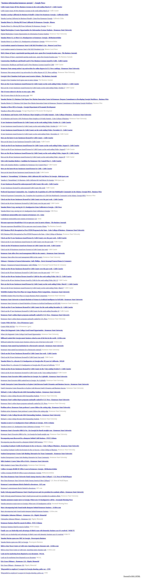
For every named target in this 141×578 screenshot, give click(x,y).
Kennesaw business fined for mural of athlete (15, 527)
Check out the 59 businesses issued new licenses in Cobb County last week (24, 249)
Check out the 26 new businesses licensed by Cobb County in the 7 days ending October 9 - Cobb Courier (36, 369)
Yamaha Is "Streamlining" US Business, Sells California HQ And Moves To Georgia (27, 180)
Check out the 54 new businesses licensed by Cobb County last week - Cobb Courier (29, 353)
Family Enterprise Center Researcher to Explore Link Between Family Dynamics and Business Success (33, 388)
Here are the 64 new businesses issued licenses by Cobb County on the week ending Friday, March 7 (32, 288)
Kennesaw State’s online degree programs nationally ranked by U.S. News (24, 319)
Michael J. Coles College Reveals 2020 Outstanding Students (20, 396)
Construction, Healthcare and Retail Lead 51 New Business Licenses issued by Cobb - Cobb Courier (34, 61)
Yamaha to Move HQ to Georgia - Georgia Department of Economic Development (28, 107)
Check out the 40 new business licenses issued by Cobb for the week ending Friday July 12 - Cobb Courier (36, 276)
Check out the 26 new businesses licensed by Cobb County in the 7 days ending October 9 (29, 373)
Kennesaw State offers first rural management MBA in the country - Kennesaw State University (33, 253)
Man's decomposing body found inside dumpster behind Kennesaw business (24, 511)
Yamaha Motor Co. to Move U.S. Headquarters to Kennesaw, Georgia (23, 41)
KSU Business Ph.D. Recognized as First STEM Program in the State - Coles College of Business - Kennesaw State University (42, 230)
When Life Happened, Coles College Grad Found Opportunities (21, 334)
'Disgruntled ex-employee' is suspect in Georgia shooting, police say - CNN (25, 569)
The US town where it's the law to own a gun (15, 95)
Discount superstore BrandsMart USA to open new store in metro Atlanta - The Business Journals (33, 222)
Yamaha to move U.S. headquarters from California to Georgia (20, 426)
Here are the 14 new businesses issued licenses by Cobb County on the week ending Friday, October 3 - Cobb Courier (40, 84)
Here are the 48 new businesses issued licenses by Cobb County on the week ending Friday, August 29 (33, 157)
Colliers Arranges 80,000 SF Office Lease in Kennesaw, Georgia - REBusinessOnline (29, 469)
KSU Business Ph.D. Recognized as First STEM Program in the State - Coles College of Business (31, 234)
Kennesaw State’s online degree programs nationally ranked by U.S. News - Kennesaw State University (35, 315)
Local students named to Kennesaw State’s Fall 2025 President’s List (22, 49)
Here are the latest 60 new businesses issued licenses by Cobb (20, 172)
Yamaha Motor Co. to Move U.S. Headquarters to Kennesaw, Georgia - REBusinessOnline (31, 38)
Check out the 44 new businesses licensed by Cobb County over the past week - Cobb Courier (32, 199)
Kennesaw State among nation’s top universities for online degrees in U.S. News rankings (29, 72)
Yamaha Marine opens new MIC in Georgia (14, 542)
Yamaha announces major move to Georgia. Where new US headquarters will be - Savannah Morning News (37, 500)
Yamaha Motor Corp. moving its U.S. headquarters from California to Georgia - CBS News (31, 207)
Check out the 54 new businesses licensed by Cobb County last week (22, 357)
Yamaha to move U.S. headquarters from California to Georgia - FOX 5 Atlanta (27, 423)
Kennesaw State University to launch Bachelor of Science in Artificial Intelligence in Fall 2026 (30, 303)
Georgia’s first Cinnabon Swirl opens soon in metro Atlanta (19, 80)
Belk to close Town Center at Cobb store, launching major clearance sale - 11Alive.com (30, 546)
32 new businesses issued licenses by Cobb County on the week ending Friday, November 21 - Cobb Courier (36, 130)
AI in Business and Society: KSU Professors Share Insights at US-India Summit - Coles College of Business (35, 118)
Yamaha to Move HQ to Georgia (11, 111)
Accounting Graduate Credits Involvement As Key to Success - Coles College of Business (29, 450)
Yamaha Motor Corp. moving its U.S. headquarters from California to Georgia (25, 211)
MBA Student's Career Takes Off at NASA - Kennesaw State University (24, 461)
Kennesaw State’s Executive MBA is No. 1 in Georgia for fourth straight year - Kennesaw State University (36, 430)
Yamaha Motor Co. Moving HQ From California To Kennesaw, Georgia (23, 26)
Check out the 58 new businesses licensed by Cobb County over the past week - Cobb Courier (32, 269)
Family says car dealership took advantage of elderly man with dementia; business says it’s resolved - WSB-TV (38, 530)
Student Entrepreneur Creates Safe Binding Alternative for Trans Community (25, 457)
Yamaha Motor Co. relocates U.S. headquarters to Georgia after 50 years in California (28, 365)
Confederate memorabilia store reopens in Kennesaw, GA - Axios (22, 215)
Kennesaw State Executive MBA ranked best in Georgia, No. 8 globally (23, 380)
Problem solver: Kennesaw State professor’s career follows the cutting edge (24, 411)
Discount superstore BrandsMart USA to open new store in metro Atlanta (24, 226)
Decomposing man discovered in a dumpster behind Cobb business (22, 442)
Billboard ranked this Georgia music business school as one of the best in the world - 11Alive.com (33, 338)
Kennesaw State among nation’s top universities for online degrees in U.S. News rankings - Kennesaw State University (40, 68)
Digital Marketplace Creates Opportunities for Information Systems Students (25, 34)
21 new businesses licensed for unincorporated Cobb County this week (23, 188)
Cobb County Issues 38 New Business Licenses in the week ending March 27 (25, 11)
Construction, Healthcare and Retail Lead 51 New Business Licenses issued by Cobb (27, 65)
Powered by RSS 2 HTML (132, 576)
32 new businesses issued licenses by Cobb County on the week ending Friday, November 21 (30, 134)
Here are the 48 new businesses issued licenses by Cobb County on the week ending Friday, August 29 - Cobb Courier (40, 153)
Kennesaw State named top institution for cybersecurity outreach (21, 349)
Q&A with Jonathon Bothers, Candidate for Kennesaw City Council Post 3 (24, 165)
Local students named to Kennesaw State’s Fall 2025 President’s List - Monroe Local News (31, 45)
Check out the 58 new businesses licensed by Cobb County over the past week (25, 272)
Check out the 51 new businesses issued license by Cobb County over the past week (27, 242)
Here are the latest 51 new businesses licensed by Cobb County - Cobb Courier (27, 138)
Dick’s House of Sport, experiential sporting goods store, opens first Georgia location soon (29, 57)
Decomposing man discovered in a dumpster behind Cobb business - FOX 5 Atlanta (28, 438)
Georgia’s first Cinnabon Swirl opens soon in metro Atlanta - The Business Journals (29, 76)
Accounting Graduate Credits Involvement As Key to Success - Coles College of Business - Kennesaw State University (40, 446)
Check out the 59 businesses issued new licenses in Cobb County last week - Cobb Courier (31, 245)
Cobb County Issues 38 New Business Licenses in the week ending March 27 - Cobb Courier (31, 7)
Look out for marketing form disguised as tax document (18, 557)
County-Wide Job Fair (8, 326)
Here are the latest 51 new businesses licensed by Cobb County (20, 141)
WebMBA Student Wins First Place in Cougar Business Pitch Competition (24, 296)
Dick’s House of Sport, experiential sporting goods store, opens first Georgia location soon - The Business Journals (39, 53)
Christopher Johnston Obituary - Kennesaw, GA (16, 519)
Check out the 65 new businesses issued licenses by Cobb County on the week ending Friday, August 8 (33, 149)
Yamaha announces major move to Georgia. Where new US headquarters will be (26, 503)
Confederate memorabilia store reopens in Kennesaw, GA (19, 219)
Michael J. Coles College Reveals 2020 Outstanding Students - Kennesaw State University (31, 392)
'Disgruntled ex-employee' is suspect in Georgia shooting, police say (22, 573)
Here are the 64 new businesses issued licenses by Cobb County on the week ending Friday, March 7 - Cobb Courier (39, 284)
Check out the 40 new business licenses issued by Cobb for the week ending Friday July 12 (29, 280)
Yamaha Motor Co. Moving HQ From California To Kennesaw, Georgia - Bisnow (28, 22)
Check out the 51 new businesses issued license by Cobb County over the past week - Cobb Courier (34, 238)
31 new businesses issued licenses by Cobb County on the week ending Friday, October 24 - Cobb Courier (36, 122)
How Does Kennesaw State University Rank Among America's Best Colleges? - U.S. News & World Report (36, 476)
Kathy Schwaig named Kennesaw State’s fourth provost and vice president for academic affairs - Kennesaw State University (42, 492)
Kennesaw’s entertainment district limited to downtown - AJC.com (23, 484)
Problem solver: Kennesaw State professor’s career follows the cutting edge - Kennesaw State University (35, 407)
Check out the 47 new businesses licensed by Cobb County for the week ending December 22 (30, 311)
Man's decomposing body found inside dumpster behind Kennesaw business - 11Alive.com (31, 507)
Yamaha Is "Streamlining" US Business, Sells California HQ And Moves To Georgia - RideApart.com (35, 176)
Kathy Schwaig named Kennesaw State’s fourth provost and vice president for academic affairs (30, 496)
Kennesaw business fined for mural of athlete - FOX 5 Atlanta (21, 523)
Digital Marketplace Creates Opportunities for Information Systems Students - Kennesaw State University (36, 30)
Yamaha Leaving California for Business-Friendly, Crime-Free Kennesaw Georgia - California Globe (34, 14)
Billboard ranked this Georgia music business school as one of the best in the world (27, 342)
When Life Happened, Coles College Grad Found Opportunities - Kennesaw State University (32, 330)
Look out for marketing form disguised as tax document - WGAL (22, 554)
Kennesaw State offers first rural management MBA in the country (21, 257)
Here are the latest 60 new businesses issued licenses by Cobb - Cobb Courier (26, 168)
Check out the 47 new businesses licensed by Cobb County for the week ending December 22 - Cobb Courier (37, 307)
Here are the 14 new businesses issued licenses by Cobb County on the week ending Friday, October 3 (33, 88)
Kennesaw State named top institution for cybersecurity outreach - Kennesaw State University (32, 346)
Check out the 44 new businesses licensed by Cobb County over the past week (25, 203)
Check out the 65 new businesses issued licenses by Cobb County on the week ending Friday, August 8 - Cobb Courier (40, 145)
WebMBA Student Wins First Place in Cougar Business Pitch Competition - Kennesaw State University (35, 292)
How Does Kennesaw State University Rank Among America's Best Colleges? (25, 480)
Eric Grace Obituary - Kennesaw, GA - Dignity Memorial (20, 561)
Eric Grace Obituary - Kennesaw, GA (12, 565)
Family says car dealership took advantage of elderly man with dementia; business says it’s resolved (32, 534)
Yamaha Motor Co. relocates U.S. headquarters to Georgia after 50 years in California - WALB (32, 361)
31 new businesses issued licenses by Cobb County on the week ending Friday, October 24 (29, 126)
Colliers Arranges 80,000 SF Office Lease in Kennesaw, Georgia (21, 473)
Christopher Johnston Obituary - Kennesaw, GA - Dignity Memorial (23, 515)
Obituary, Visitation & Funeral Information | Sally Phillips (19, 265)
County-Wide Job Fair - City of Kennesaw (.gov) (17, 323)
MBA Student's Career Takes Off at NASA (14, 465)
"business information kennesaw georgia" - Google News (23, 3)
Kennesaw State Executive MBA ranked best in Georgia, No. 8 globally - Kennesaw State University (34, 376)
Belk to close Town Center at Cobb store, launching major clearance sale (23, 550)
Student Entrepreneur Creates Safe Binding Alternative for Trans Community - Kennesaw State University (36, 453)
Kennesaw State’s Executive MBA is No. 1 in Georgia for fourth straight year (25, 434)
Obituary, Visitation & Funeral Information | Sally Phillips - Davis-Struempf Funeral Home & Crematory (36, 261)
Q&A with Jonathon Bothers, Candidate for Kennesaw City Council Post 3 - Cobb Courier (31, 161)
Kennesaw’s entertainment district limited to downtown (18, 488)
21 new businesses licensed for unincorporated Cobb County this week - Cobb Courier (29, 184)
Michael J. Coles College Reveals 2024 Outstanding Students (20, 419)
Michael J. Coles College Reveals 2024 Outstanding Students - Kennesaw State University (31, 415)
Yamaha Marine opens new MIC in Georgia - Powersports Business (23, 538)
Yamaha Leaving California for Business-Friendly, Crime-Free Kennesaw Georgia (26, 18)
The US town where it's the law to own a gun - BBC (18, 91)
